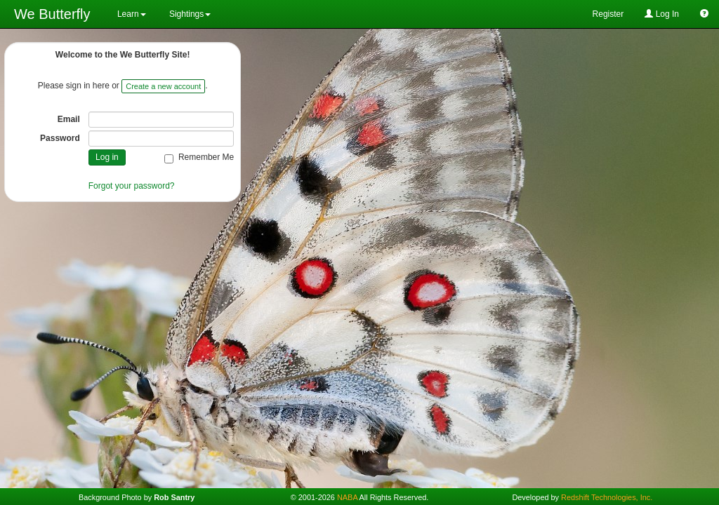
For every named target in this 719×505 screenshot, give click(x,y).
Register (608, 14)
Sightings (189, 14)
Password (60, 138)
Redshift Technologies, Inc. (606, 497)
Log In (662, 14)
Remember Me (199, 157)
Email (69, 119)
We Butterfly (52, 14)
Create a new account (163, 86)
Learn (130, 14)
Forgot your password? (131, 186)
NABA (347, 497)
